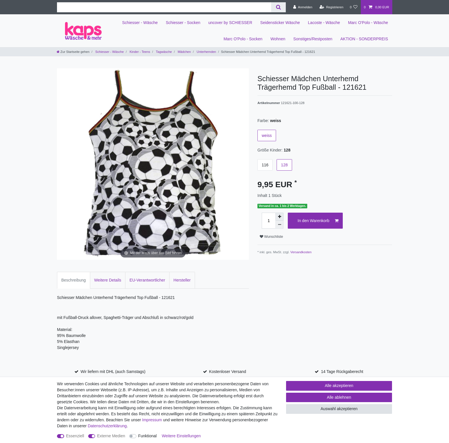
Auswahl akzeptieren (338, 408)
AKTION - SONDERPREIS (364, 39)
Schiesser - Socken (183, 22)
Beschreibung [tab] (73, 280)
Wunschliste (271, 237)
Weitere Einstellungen (181, 436)
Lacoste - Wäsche (324, 22)
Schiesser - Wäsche (139, 22)
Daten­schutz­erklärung (107, 426)
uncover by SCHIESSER (230, 22)
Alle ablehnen (339, 397)
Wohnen (277, 39)
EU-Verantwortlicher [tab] (147, 280)
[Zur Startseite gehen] (73, 51)
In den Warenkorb (318, 221)
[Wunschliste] (353, 7)
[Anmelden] (303, 7)
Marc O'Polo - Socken (243, 39)
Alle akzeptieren (339, 385)
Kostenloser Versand (227, 371)
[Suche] (278, 7)
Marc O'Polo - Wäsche (368, 22)
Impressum (152, 420)
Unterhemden (206, 51)
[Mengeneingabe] (268, 221)
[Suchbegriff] (164, 7)
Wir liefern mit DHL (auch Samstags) (112, 371)
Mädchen (184, 51)
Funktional (147, 436)
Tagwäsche (163, 51)
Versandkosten (301, 252)
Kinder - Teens (139, 51)
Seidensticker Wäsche (280, 22)
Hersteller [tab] (182, 280)
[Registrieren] (331, 7)
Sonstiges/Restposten (312, 39)
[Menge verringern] (279, 225)
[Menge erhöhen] (279, 217)
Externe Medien (111, 436)
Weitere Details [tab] (107, 280)
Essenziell (75, 436)
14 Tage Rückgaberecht (342, 371)
